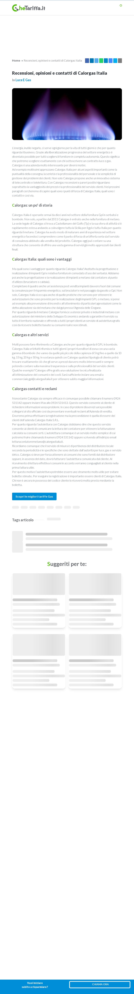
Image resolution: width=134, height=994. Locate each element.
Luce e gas (23, 80)
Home (16, 60)
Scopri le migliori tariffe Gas (34, 496)
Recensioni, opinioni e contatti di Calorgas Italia (53, 60)
